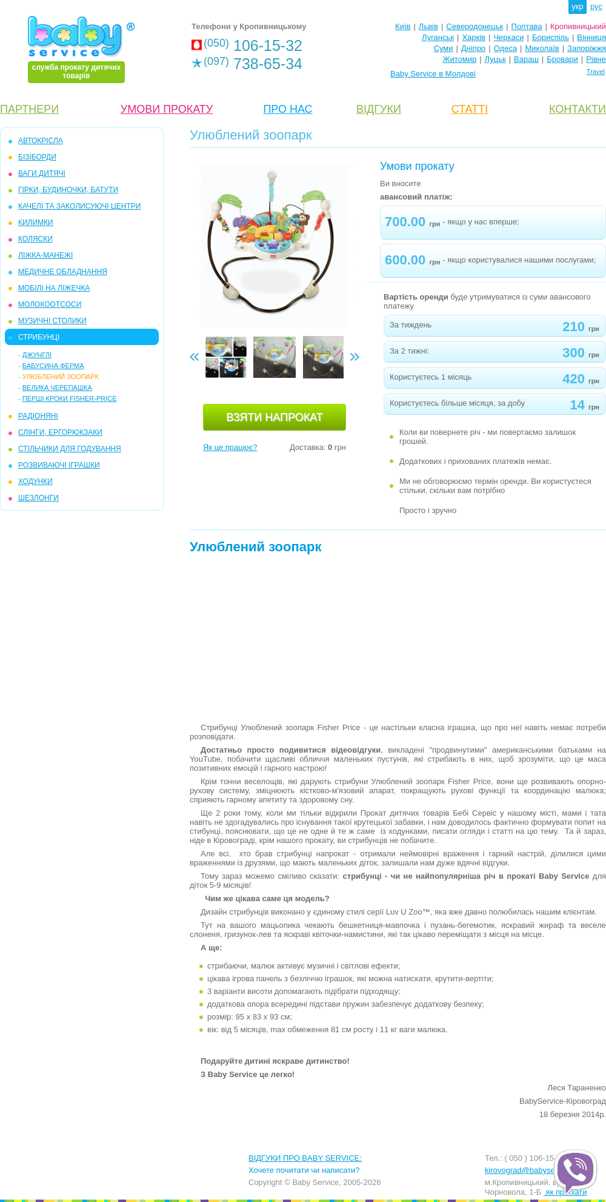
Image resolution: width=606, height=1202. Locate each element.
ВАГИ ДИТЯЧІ (41, 173)
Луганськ (438, 37)
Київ (402, 26)
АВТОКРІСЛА (40, 140)
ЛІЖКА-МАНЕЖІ (45, 255)
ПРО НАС (287, 109)
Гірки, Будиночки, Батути (68, 190)
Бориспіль (550, 37)
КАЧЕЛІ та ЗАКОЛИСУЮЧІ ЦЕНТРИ (79, 206)
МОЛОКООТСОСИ (49, 304)
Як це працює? (230, 447)
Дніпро (473, 48)
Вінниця (591, 37)
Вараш (526, 59)
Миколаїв (542, 48)
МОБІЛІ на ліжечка (54, 288)
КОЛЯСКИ (35, 239)
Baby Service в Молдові (433, 73)
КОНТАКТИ (577, 109)
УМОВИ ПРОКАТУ (167, 109)
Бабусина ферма (53, 365)
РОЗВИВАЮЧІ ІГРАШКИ (59, 465)
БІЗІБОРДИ (37, 157)
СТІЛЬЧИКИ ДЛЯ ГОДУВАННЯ (69, 449)
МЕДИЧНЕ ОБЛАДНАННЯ (62, 271)
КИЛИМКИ (35, 222)
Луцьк (495, 59)
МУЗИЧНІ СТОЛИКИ (52, 321)
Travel (596, 71)
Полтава (526, 26)
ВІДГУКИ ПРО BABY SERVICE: (305, 1158)
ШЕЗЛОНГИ (38, 498)
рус (596, 6)
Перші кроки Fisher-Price (69, 398)
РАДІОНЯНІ (38, 416)
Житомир (459, 59)
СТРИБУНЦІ (38, 337)
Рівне (596, 59)
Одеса (505, 48)
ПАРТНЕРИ (29, 109)
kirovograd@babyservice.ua (533, 1170)
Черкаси (508, 37)
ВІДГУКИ (378, 109)
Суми (443, 48)
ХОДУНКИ (35, 481)
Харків (473, 37)
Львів (428, 26)
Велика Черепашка (57, 387)
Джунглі (37, 354)
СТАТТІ (469, 109)
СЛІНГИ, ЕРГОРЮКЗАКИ (60, 432)
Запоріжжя (586, 48)
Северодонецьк (474, 26)
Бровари (562, 59)
